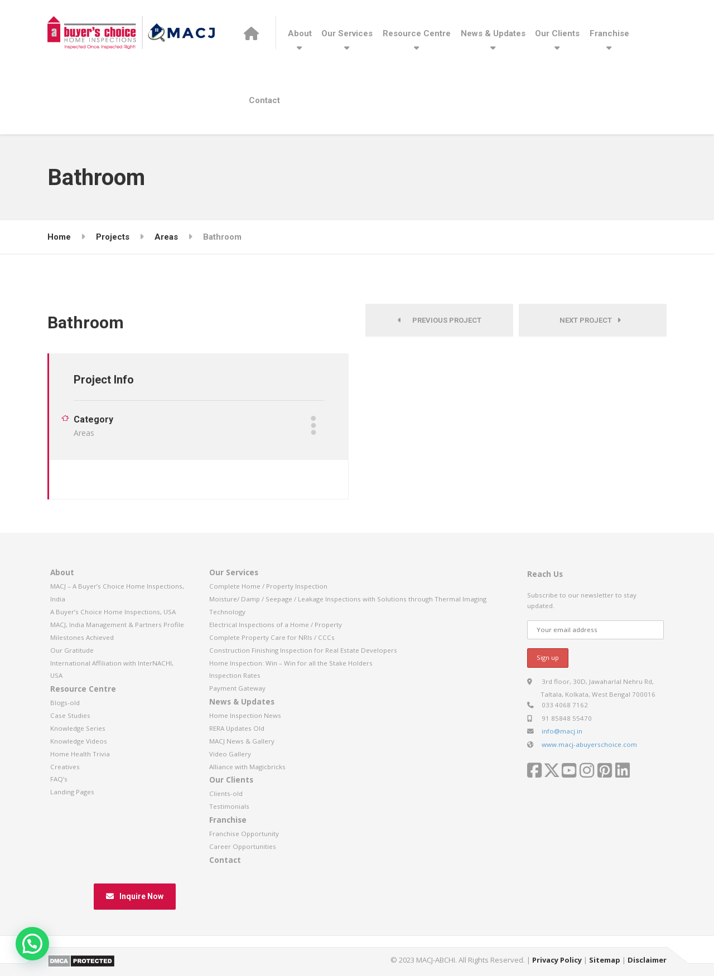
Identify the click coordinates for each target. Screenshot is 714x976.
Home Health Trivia (80, 754)
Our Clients (557, 33)
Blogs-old (65, 702)
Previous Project (439, 320)
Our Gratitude (72, 650)
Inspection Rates (234, 675)
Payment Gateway (237, 688)
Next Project (590, 320)
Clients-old (226, 793)
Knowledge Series (77, 728)
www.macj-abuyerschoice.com (589, 744)
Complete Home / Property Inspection (268, 586)
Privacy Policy (557, 960)
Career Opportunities (242, 846)
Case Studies (70, 715)
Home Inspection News (245, 715)
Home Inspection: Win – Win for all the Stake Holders (291, 663)
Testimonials (229, 806)
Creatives (65, 767)
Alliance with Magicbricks (247, 767)
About (300, 33)
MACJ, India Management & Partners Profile (117, 624)
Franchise (609, 33)
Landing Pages (72, 792)
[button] (32, 943)
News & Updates (493, 33)
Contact (264, 100)
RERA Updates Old (236, 728)
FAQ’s (58, 779)
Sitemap (604, 960)
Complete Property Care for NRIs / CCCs (272, 637)
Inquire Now (134, 896)
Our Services (347, 33)
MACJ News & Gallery (241, 741)
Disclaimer (647, 960)
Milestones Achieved (82, 637)
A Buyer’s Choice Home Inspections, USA (113, 612)
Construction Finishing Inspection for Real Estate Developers (303, 650)
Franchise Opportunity (244, 833)
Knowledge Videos (78, 741)
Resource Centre (417, 33)
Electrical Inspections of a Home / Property (275, 624)
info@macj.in (562, 731)
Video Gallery (230, 754)
